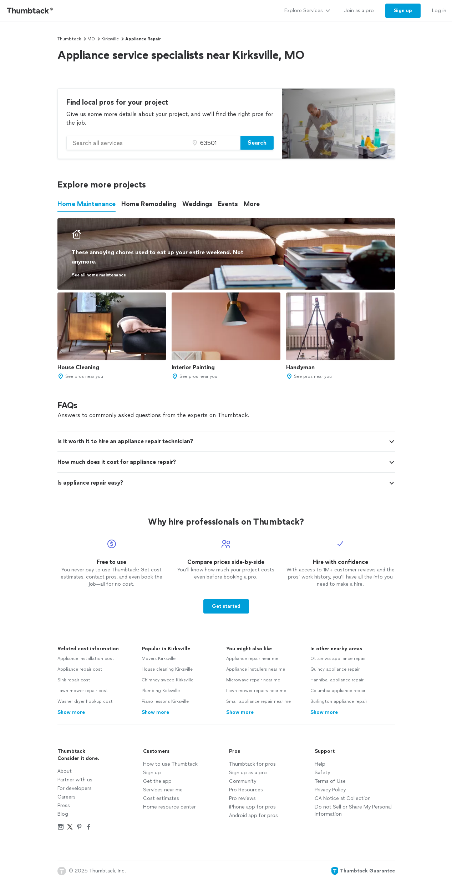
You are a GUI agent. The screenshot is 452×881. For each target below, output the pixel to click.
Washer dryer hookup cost (85, 701)
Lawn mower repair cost (82, 690)
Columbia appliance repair (337, 690)
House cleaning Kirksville (167, 669)
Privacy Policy (330, 790)
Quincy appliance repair (335, 669)
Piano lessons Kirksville (165, 701)
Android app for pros (253, 815)
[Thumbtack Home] (30, 10)
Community (242, 781)
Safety (322, 773)
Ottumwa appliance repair (338, 658)
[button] (391, 442)
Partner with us (74, 780)
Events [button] (228, 204)
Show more (71, 712)
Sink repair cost (73, 679)
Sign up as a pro (248, 773)
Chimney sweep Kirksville (167, 679)
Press (63, 805)
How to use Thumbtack (170, 764)
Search (257, 142)
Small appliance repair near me (258, 701)
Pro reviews (242, 798)
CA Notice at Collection (343, 798)
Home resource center (169, 807)
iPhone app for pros (252, 807)
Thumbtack (69, 38)
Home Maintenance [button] (86, 204)
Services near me (163, 790)
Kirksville (110, 38)
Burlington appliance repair (338, 701)
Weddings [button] (197, 204)
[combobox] (128, 143)
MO (91, 38)
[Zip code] (214, 143)
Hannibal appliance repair (337, 679)
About (64, 771)
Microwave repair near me (253, 679)
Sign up (152, 773)
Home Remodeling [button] (149, 204)
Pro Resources (246, 790)
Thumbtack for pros (252, 764)
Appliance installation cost (85, 658)
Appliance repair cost (79, 669)
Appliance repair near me (252, 658)
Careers (66, 797)
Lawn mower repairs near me (256, 690)
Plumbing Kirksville (161, 690)
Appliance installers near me (255, 669)
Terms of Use (330, 781)
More (252, 204)
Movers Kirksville (159, 658)
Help (320, 764)
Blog (62, 814)
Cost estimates (161, 798)
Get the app (157, 781)
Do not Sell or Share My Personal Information (353, 810)
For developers (74, 788)
